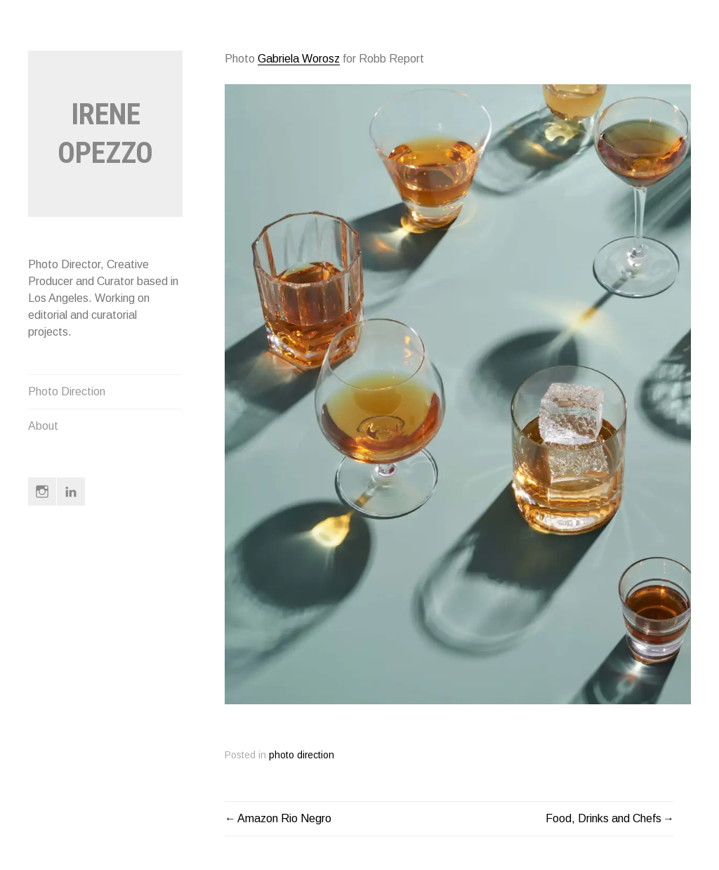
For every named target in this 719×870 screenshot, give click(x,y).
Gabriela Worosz (299, 59)
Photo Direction (66, 391)
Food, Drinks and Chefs (603, 818)
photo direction (301, 755)
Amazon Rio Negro (284, 818)
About (43, 426)
